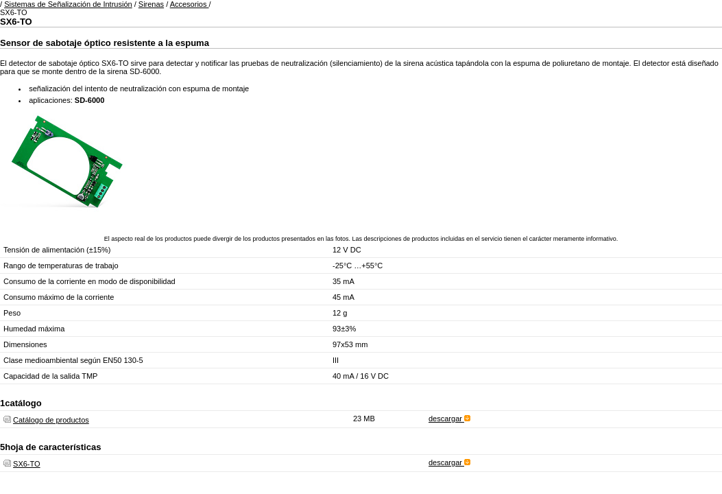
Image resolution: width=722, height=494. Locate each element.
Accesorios (189, 4)
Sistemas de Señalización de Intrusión (68, 4)
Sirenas (151, 4)
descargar (449, 418)
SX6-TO (26, 464)
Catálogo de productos (51, 420)
